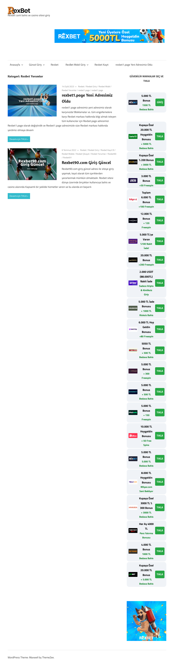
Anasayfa (16, 65)
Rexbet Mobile (68, 153)
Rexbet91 (67, 157)
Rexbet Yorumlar (69, 90)
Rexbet (54, 65)
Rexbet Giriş (91, 86)
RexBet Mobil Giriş (77, 65)
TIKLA (160, 136)
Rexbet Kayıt (101, 65)
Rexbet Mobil (104, 86)
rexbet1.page (84, 90)
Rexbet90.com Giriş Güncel (86, 162)
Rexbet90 (112, 153)
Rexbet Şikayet (82, 153)
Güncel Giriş (37, 65)
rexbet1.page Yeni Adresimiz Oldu (134, 65)
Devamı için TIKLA (18, 139)
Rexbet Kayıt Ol (107, 150)
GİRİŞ (160, 102)
